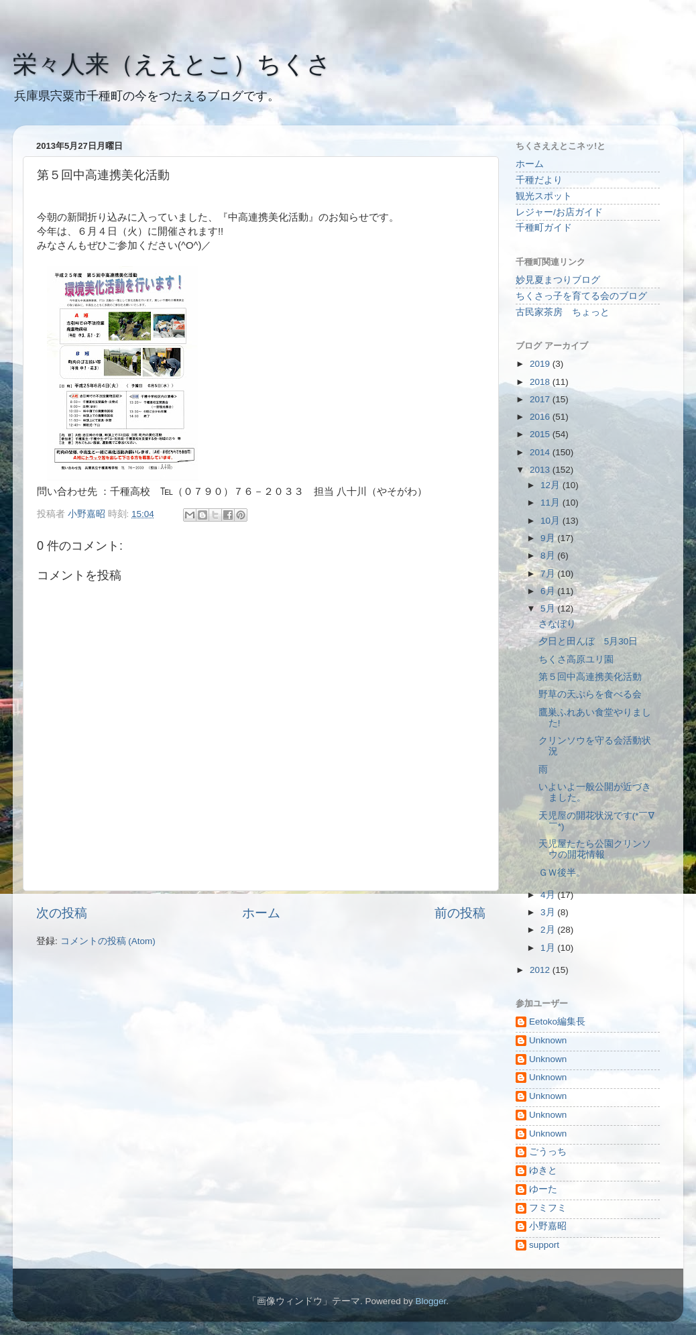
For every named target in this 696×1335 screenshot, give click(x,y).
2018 (541, 382)
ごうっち (548, 1152)
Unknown (548, 1040)
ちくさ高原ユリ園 (576, 659)
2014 (541, 452)
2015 (541, 434)
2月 (548, 930)
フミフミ (548, 1208)
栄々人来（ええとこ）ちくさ (172, 64)
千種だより (539, 180)
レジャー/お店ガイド (559, 212)
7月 (548, 574)
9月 (548, 538)
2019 (541, 364)
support (544, 1245)
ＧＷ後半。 (561, 873)
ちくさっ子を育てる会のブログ (581, 296)
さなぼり (557, 624)
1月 (548, 948)
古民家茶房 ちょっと (563, 312)
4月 (548, 895)
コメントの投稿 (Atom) (108, 941)
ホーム (261, 913)
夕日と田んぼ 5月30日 (588, 641)
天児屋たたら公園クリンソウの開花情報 (594, 849)
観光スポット (544, 196)
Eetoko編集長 (557, 1022)
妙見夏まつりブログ (558, 280)
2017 (541, 399)
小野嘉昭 (548, 1226)
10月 (551, 521)
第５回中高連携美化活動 (590, 677)
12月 (551, 485)
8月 (548, 555)
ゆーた (543, 1189)
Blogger (430, 1301)
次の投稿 (61, 913)
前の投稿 (459, 913)
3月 (548, 912)
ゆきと (543, 1170)
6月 (548, 591)
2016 (541, 417)
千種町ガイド (544, 228)
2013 (541, 470)
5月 (548, 608)
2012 (541, 970)
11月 (551, 503)
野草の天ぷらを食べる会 (590, 694)
